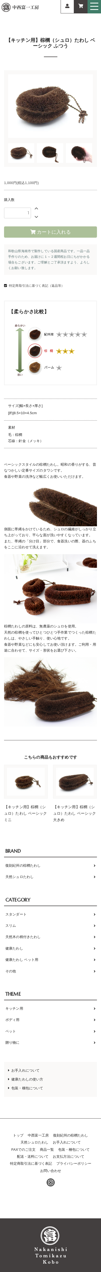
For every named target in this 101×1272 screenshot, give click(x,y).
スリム (10, 926)
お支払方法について (68, 1157)
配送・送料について (32, 1157)
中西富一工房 (38, 1135)
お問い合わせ (50, 1171)
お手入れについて (25, 1070)
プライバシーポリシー (73, 1163)
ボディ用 (12, 1020)
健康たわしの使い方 (27, 1079)
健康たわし (14, 948)
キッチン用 (14, 1008)
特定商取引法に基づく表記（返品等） (36, 286)
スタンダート (16, 914)
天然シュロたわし (19, 877)
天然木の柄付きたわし (23, 937)
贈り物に (12, 1043)
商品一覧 (47, 1150)
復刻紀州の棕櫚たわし (23, 865)
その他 (10, 971)
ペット (10, 1031)
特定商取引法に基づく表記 (31, 1163)
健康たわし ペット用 (21, 960)
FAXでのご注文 (23, 1150)
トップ (18, 1135)
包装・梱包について (27, 1088)
